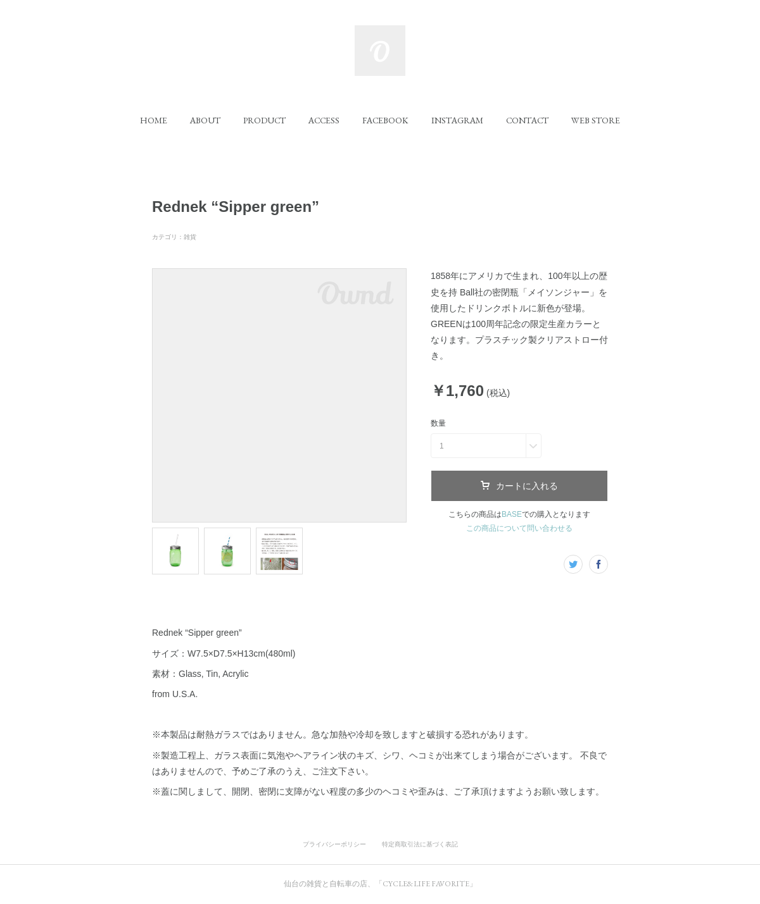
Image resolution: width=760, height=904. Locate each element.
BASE (512, 514)
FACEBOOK (385, 120)
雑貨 (190, 236)
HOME (153, 120)
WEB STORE (595, 120)
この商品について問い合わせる (519, 528)
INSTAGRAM (457, 120)
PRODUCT (264, 120)
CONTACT (527, 120)
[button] (153, 120)
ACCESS (323, 120)
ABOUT (205, 120)
